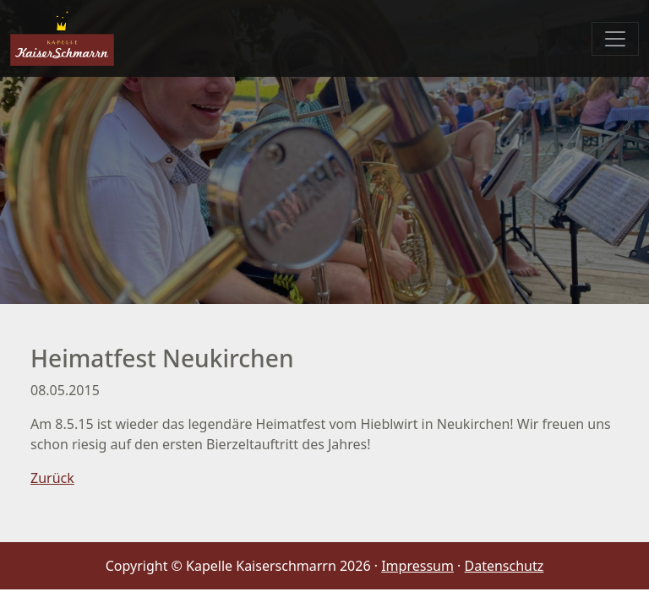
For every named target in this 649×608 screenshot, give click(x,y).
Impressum (417, 565)
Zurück (52, 478)
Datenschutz (504, 565)
